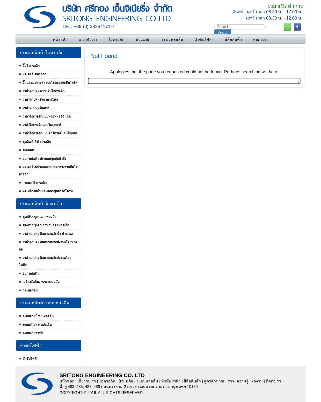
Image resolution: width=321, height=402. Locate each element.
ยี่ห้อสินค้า (233, 39)
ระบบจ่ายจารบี (32, 333)
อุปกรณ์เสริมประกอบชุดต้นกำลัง (44, 158)
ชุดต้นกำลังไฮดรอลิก (36, 142)
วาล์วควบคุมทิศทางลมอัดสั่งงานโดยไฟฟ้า (45, 261)
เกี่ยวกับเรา (88, 39)
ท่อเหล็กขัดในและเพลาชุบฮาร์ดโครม (47, 191)
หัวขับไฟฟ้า (204, 39)
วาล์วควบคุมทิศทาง (35, 108)
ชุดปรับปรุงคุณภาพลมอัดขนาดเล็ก (45, 225)
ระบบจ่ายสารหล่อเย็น (37, 324)
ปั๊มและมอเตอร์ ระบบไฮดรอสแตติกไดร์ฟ (49, 82)
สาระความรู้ (237, 381)
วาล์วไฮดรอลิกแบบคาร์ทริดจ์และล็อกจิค (49, 133)
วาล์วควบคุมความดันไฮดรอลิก (43, 91)
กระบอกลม (30, 290)
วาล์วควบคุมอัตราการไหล (40, 99)
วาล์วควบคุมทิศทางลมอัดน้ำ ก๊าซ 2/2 (47, 234)
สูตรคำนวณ (214, 381)
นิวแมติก (143, 39)
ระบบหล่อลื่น (172, 39)
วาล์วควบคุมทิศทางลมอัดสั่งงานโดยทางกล (48, 245)
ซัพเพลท (28, 150)
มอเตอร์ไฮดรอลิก (34, 74)
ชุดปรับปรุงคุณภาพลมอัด (39, 217)
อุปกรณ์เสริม (31, 273)
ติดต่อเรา (260, 39)
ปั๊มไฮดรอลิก (31, 66)
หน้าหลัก (60, 39)
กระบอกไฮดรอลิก (34, 183)
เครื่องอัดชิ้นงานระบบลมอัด (40, 282)
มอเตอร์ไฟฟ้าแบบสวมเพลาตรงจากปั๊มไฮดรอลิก (48, 170)
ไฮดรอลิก (116, 39)
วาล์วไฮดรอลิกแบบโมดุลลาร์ (41, 125)
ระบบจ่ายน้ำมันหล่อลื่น (38, 316)
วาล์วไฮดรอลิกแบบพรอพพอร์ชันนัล (46, 116)
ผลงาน (257, 381)
